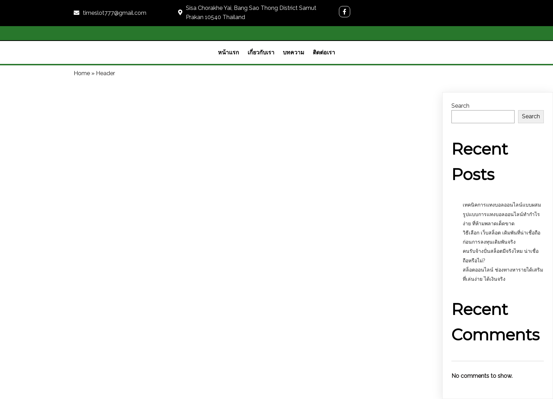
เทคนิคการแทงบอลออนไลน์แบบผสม (502, 205)
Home (82, 73)
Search (460, 105)
